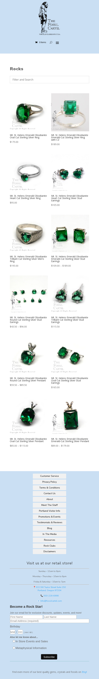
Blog (49, 528)
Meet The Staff (49, 505)
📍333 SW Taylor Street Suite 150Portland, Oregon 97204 (49, 589)
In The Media (49, 534)
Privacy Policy (49, 481)
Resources (49, 540)
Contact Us (50, 493)
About (49, 499)
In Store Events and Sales (32, 641)
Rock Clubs (50, 545)
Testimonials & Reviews (49, 522)
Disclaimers (50, 551)
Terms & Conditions (49, 487)
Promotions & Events (49, 516)
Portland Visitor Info (49, 511)
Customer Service (49, 476)
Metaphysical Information (31, 648)
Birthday (15, 626)
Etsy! (84, 671)
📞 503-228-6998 (49, 595)
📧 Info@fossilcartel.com (49, 600)
